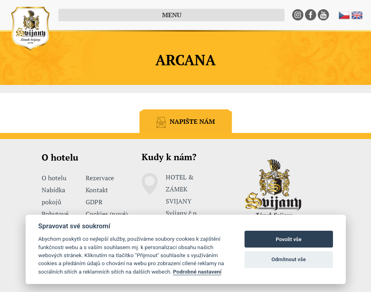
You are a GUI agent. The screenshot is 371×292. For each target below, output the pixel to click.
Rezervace (100, 177)
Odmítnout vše (288, 259)
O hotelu (54, 177)
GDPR (94, 201)
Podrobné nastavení (197, 271)
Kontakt (97, 189)
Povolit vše (288, 239)
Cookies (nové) (107, 213)
